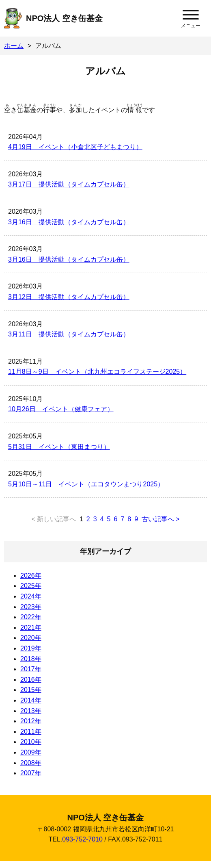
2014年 (30, 700)
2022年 (30, 617)
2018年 (30, 658)
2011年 (30, 731)
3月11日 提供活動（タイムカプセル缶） (68, 334)
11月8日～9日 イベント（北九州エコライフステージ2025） (97, 371)
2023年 (30, 606)
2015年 (30, 689)
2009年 (30, 752)
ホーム (14, 45)
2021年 (30, 627)
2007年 (30, 773)
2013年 (30, 710)
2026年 (30, 575)
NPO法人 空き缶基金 (64, 18)
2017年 (30, 669)
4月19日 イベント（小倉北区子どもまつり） (75, 146)
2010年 (30, 741)
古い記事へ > (161, 519)
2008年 (30, 762)
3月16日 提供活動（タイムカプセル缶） (68, 222)
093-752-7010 (82, 839)
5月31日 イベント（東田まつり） (59, 446)
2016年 (30, 679)
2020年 (30, 637)
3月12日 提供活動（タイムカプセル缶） (68, 296)
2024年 (30, 596)
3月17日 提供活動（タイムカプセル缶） (68, 184)
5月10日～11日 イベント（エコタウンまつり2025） (86, 484)
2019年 (30, 648)
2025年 (30, 585)
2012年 (30, 721)
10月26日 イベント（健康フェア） (61, 409)
